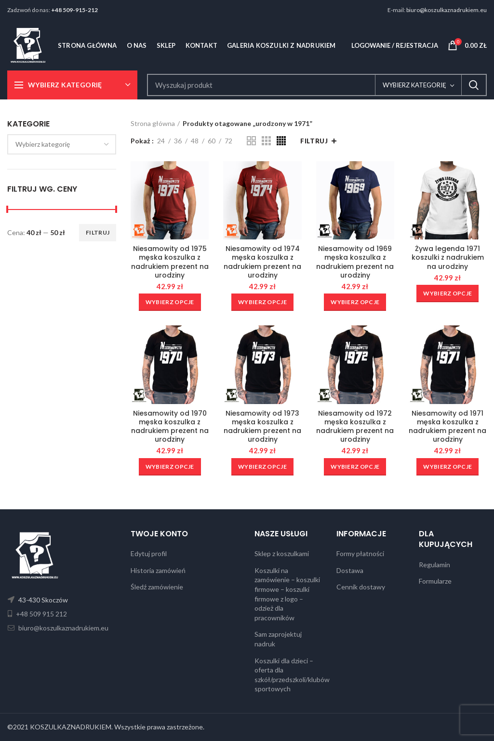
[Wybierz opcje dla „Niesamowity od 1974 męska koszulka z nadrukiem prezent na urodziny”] (262, 302)
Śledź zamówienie (157, 587)
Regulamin (434, 564)
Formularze (435, 581)
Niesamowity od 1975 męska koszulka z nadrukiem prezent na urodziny (170, 262)
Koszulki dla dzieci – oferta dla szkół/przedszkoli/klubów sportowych (292, 675)
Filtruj (97, 232)
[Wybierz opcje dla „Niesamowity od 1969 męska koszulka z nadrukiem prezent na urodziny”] (355, 302)
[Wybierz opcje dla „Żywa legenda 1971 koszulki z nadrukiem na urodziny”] (447, 293)
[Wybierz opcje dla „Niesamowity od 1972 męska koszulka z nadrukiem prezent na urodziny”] (355, 466)
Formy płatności (360, 553)
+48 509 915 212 (40, 614)
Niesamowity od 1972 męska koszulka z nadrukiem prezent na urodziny (355, 426)
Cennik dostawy (360, 587)
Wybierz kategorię (414, 85)
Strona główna (153, 123)
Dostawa (349, 570)
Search (474, 85)
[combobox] (61, 144)
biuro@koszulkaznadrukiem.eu (446, 10)
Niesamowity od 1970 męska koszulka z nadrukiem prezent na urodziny (170, 426)
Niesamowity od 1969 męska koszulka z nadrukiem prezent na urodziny (355, 262)
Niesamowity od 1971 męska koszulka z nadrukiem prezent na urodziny (447, 426)
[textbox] (42, 144)
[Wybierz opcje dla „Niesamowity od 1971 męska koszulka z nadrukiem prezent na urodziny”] (447, 466)
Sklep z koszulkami (281, 553)
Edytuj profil (149, 553)
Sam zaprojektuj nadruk (278, 639)
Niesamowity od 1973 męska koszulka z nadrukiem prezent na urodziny (262, 426)
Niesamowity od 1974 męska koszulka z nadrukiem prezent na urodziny (262, 262)
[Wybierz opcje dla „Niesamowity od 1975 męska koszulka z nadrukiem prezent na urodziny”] (170, 302)
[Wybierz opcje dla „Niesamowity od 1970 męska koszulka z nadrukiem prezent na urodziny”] (170, 466)
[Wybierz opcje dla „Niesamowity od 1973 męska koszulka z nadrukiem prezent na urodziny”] (262, 466)
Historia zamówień (158, 570)
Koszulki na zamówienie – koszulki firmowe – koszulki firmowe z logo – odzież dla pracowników (287, 594)
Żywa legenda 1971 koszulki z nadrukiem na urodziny (448, 257)
